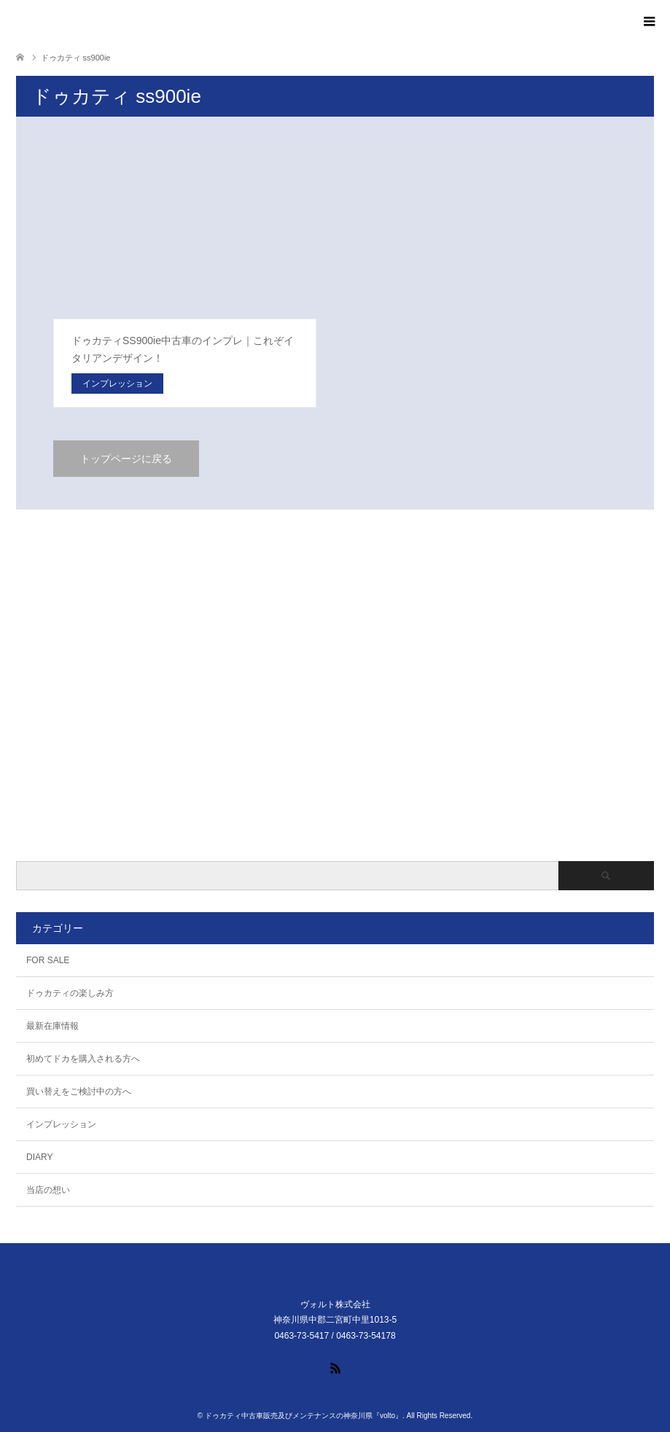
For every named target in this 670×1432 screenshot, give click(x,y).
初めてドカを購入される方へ (83, 1059)
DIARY (39, 1157)
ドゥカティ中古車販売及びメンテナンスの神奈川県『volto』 (303, 1416)
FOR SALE (47, 960)
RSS (335, 1367)
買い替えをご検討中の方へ (78, 1091)
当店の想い (48, 1190)
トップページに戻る (126, 458)
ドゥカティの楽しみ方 (70, 993)
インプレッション (61, 1124)
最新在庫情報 (52, 1026)
